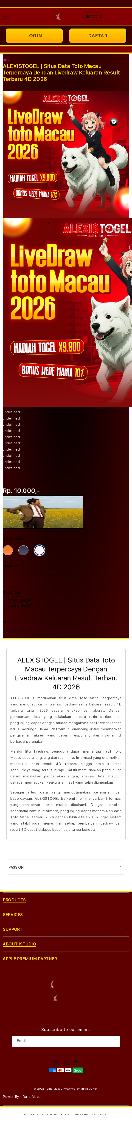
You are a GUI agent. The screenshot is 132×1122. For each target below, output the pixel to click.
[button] (5, 16)
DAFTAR (98, 35)
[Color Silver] (39, 550)
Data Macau (55, 1088)
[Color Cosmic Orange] (8, 550)
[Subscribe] (115, 1041)
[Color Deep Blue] (23, 550)
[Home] (58, 16)
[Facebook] (6, 632)
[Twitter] (12, 632)
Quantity (10, 565)
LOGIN (34, 35)
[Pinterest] (20, 632)
